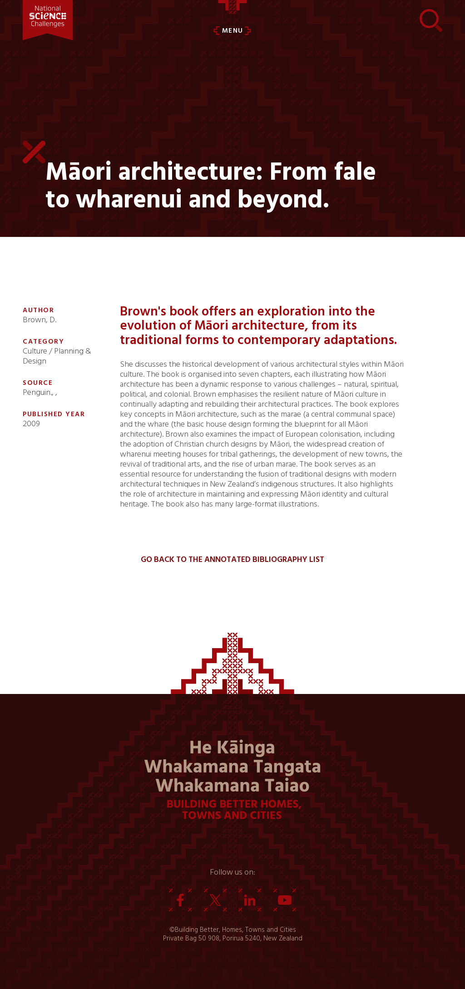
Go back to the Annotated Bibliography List (232, 560)
